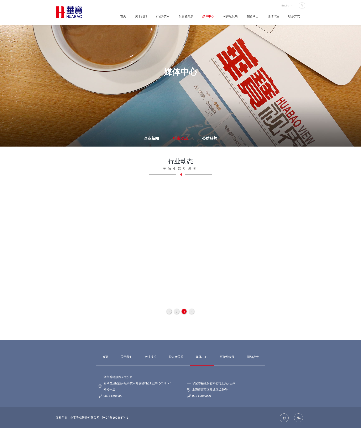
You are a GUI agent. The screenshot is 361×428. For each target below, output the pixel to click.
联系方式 (294, 16)
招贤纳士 (252, 16)
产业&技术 (162, 16)
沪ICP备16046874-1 (114, 417)
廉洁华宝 (273, 16)
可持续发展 (230, 16)
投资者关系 (186, 16)
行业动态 (180, 138)
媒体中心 (208, 16)
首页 (123, 16)
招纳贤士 (253, 356)
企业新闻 (151, 138)
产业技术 (150, 356)
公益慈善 (209, 138)
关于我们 (141, 16)
